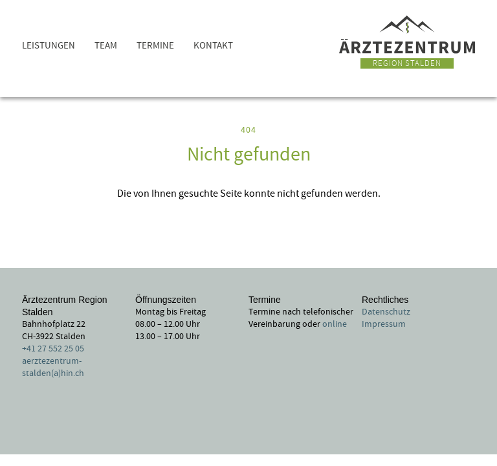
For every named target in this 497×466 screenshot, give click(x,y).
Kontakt (213, 45)
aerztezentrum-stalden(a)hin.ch (53, 367)
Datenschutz (386, 312)
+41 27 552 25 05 (53, 349)
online (334, 324)
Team (105, 45)
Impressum (384, 324)
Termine (155, 45)
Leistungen (48, 45)
